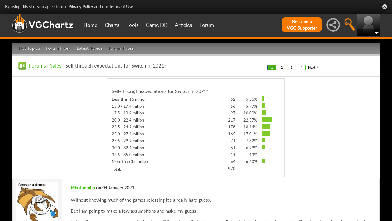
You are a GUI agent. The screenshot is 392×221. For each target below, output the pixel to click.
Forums (37, 65)
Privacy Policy (80, 6)
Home (90, 25)
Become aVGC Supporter (302, 25)
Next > (313, 67)
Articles (183, 25)
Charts (112, 25)
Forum (206, 25)
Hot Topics (29, 48)
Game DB (157, 25)
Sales (55, 65)
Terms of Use (121, 6)
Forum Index (58, 48)
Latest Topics (89, 48)
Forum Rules (120, 48)
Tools (132, 25)
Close (384, 6)
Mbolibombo (83, 187)
